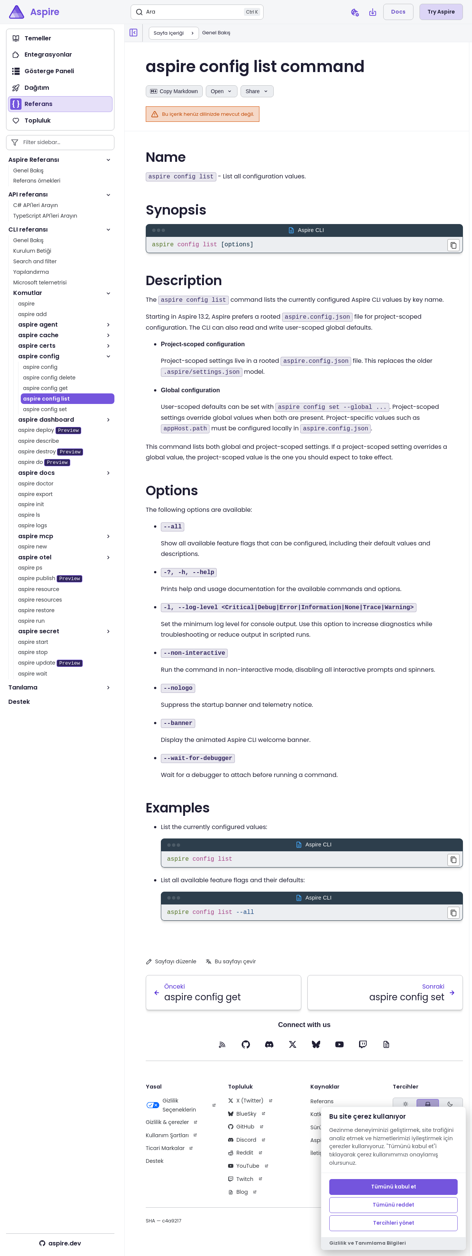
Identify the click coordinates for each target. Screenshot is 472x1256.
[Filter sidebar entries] (60, 142)
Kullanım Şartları (167, 1140)
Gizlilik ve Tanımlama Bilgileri (367, 1243)
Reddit (240, 1157)
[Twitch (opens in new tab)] (363, 1049)
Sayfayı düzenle (171, 966)
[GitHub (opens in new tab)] (246, 1049)
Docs (398, 11)
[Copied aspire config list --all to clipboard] (453, 916)
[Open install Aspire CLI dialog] (372, 12)
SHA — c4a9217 (163, 1225)
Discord (242, 1144)
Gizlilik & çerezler (167, 1126)
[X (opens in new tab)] (292, 1049)
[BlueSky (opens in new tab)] (316, 1049)
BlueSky (242, 1118)
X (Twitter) (246, 1105)
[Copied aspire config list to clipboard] (453, 861)
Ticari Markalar (165, 1152)
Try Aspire (441, 11)
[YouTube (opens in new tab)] (339, 1049)
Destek (155, 1165)
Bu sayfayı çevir (230, 966)
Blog (238, 1196)
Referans (321, 1106)
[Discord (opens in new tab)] (269, 1049)
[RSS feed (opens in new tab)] (222, 1049)
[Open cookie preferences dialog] (354, 12)
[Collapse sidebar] (134, 33)
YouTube (243, 1170)
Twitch (240, 1183)
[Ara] (197, 12)
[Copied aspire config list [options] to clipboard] (453, 245)
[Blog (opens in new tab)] (386, 1049)
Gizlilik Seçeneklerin (171, 1109)
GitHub (241, 1131)
